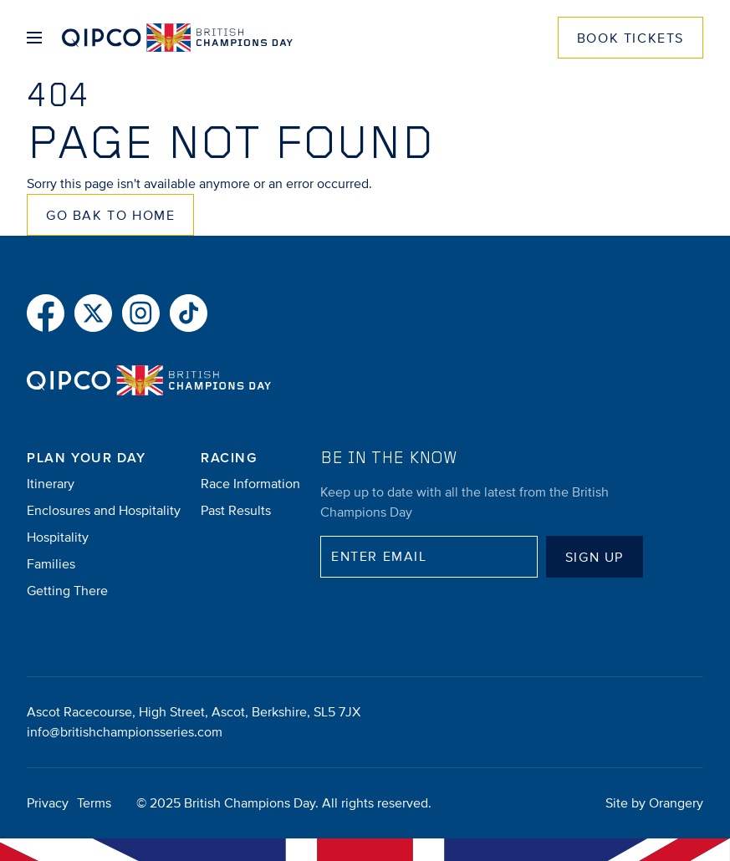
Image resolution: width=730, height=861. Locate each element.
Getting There (67, 591)
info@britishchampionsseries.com (124, 732)
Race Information (250, 484)
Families (51, 564)
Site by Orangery (654, 803)
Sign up (594, 557)
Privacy (48, 803)
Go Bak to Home (110, 215)
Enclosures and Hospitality (104, 510)
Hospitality (58, 537)
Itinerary (50, 484)
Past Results (236, 510)
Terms (94, 803)
